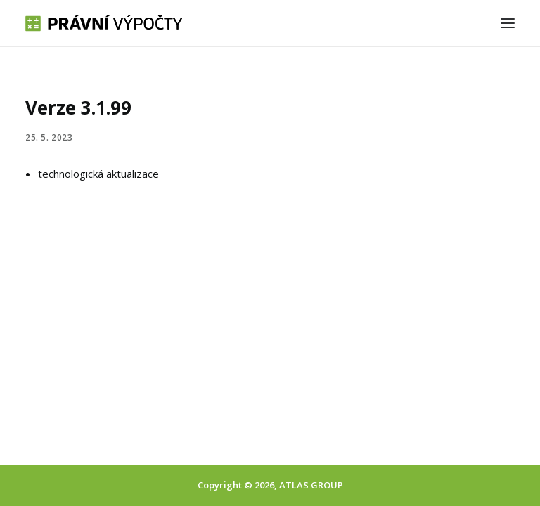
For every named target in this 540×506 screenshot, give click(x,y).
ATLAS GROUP (311, 485)
